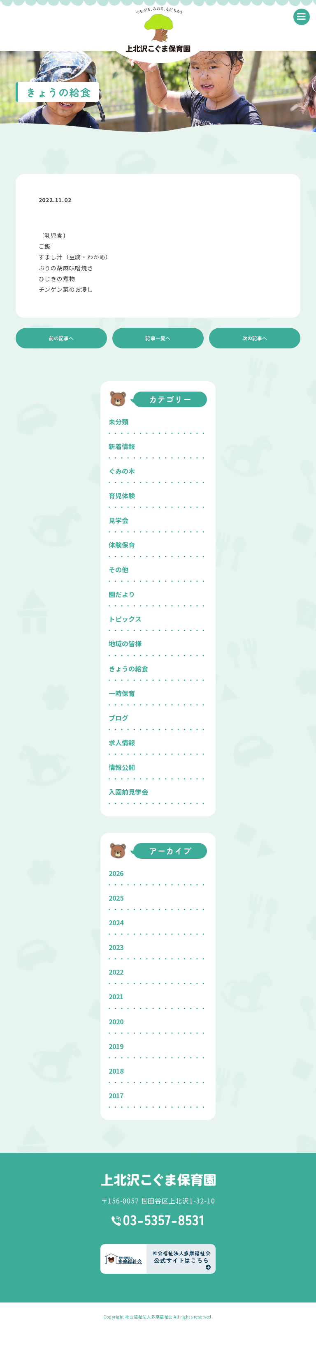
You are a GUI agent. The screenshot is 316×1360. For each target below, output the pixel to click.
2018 (116, 1071)
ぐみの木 (122, 471)
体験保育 (122, 545)
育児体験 (122, 495)
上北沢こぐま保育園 (158, 1179)
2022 (116, 972)
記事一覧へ (158, 337)
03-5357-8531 (158, 1220)
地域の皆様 (125, 643)
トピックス (125, 619)
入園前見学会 (128, 792)
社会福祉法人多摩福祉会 (149, 1317)
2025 (116, 898)
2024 (116, 922)
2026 (116, 873)
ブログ (118, 718)
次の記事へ (254, 337)
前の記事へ (61, 337)
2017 (116, 1095)
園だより (122, 594)
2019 (116, 1046)
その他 (118, 569)
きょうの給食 (128, 668)
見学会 (118, 520)
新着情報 (122, 446)
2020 (116, 1021)
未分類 (118, 421)
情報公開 (122, 767)
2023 (116, 947)
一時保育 (122, 693)
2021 (116, 996)
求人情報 (122, 742)
